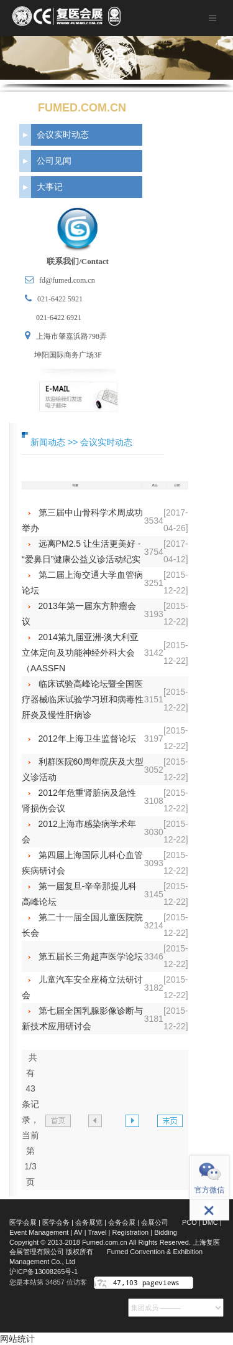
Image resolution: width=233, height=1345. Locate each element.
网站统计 (17, 1339)
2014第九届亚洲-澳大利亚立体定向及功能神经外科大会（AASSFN (80, 652)
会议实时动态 (63, 134)
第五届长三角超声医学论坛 (91, 956)
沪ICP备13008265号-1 (43, 1271)
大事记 (50, 187)
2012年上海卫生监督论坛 (87, 738)
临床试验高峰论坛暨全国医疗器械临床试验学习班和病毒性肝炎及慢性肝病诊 (83, 699)
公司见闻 (54, 161)
